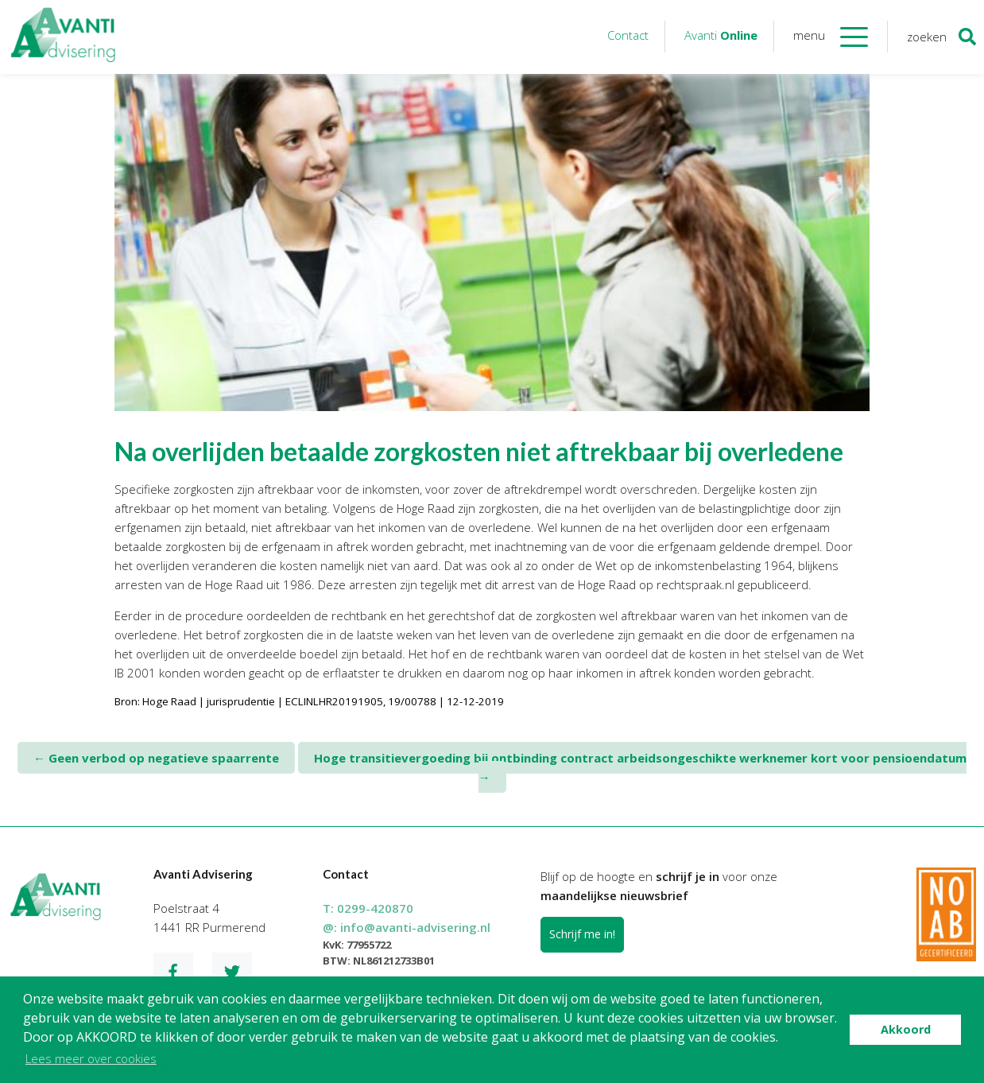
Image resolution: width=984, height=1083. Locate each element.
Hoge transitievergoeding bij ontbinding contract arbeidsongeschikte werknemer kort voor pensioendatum (640, 767)
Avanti (720, 35)
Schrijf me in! (582, 933)
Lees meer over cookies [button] (91, 1058)
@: (406, 927)
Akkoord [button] (906, 1029)
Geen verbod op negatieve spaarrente (156, 758)
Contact (628, 35)
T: (368, 908)
